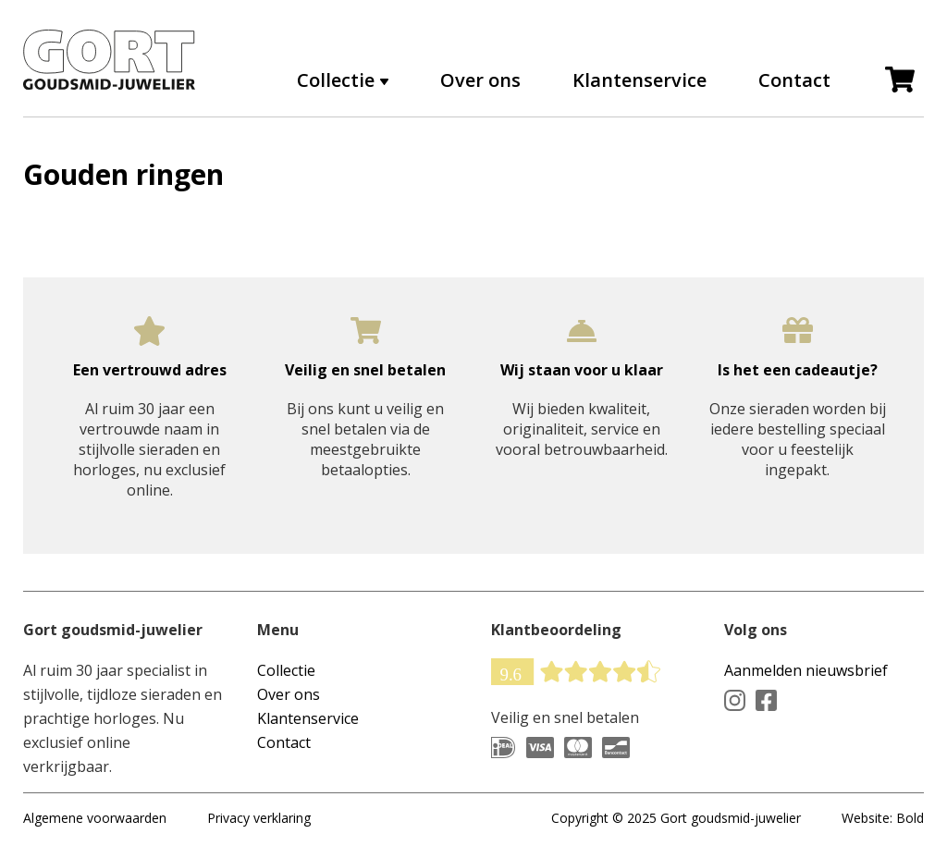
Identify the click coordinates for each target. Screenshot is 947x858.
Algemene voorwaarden (94, 818)
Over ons (480, 80)
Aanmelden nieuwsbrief (806, 670)
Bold (910, 818)
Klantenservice (639, 80)
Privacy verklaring (259, 818)
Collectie (336, 80)
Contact (794, 80)
